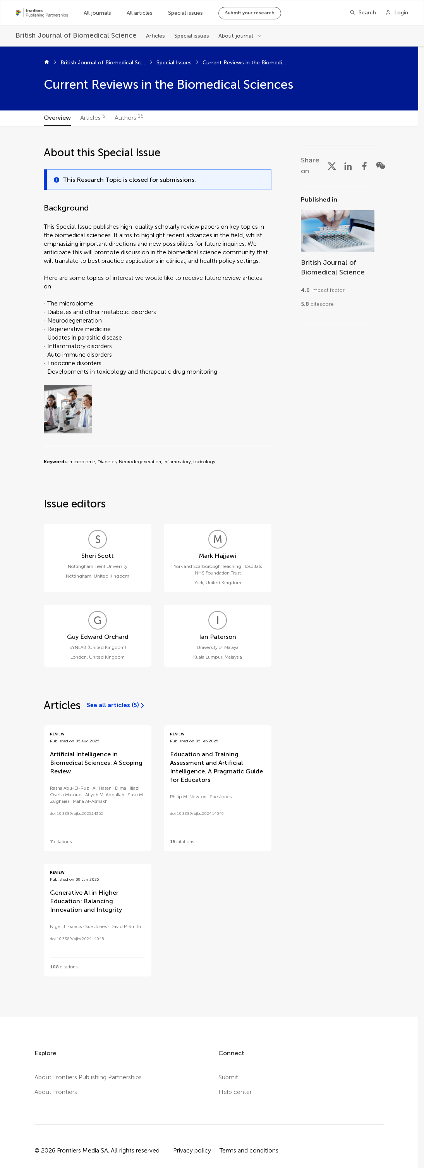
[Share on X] (332, 165)
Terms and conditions (249, 1150)
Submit (228, 1077)
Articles (155, 36)
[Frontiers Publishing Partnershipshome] (42, 12)
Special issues (185, 13)
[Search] (362, 13)
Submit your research (250, 13)
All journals (97, 13)
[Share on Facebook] (364, 165)
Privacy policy (192, 1150)
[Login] (396, 13)
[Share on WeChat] (380, 165)
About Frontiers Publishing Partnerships (88, 1077)
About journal (235, 36)
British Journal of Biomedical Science (103, 62)
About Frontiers (55, 1092)
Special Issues (174, 62)
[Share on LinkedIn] (348, 165)
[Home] (47, 63)
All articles (140, 13)
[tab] (57, 118)
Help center (235, 1092)
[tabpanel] (209, 571)
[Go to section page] (337, 254)
